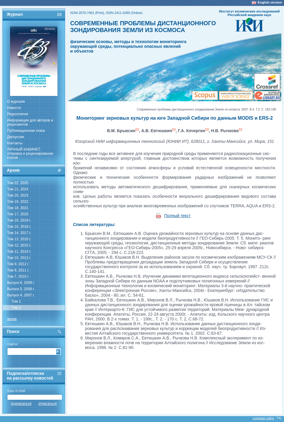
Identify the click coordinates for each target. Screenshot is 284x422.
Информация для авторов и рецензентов (30, 122)
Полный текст (177, 215)
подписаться (21, 404)
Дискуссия (15, 137)
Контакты (15, 143)
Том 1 (16, 301)
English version (270, 2)
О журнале (16, 101)
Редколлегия (17, 114)
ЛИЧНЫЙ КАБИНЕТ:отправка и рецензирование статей (30, 153)
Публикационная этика (26, 131)
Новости (14, 108)
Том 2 (16, 308)
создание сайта (263, 418)
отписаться (47, 404)
